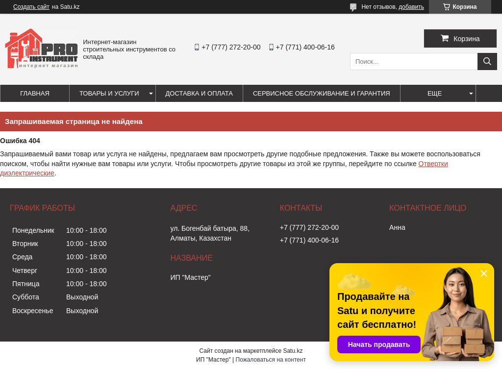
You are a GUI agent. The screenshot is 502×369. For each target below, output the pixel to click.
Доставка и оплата (199, 93)
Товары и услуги (109, 93)
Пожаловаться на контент (271, 359)
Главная (35, 93)
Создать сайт (31, 6)
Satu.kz (292, 350)
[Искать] (487, 61)
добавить (411, 6)
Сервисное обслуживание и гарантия (321, 93)
